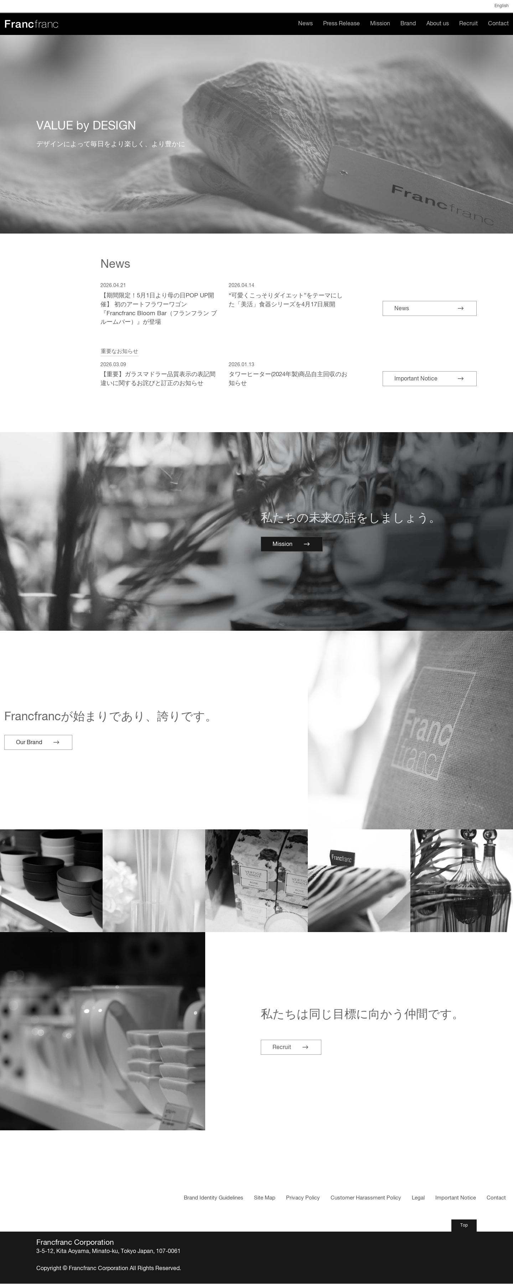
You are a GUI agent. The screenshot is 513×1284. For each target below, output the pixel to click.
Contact (498, 24)
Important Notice (455, 1198)
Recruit (468, 24)
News (305, 24)
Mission (380, 24)
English (501, 6)
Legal (418, 1198)
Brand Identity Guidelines (213, 1198)
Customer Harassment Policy (366, 1198)
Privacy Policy (303, 1198)
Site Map (264, 1198)
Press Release (341, 24)
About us (437, 24)
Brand (408, 24)
